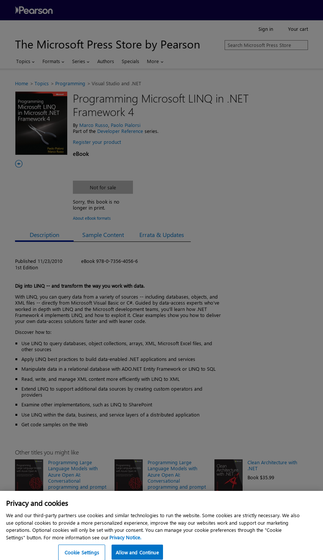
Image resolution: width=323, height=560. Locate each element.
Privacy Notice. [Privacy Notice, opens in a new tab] (125, 543)
